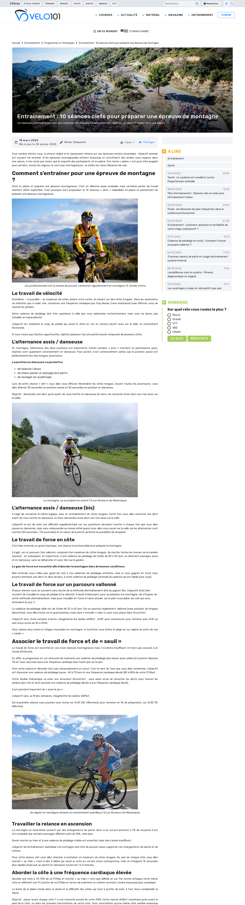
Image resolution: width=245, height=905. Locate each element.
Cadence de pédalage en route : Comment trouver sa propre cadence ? (197, 242)
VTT (114, 4)
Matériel (153, 15)
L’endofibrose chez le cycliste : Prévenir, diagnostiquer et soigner (191, 274)
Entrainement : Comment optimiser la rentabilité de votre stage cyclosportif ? (198, 226)
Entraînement (202, 15)
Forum (226, 15)
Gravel (64, 4)
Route (89, 4)
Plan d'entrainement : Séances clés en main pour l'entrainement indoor (196, 195)
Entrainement (32, 43)
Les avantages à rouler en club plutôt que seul (194, 288)
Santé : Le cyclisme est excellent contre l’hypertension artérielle (191, 179)
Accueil (16, 43)
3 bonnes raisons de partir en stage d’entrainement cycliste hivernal (198, 258)
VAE (175, 327)
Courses (105, 15)
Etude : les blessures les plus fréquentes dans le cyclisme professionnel (196, 211)
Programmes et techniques (59, 43)
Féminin (50, 4)
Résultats (199, 338)
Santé (171, 165)
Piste (77, 4)
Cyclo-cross (32, 4)
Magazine (175, 15)
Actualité (129, 15)
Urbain (103, 4)
